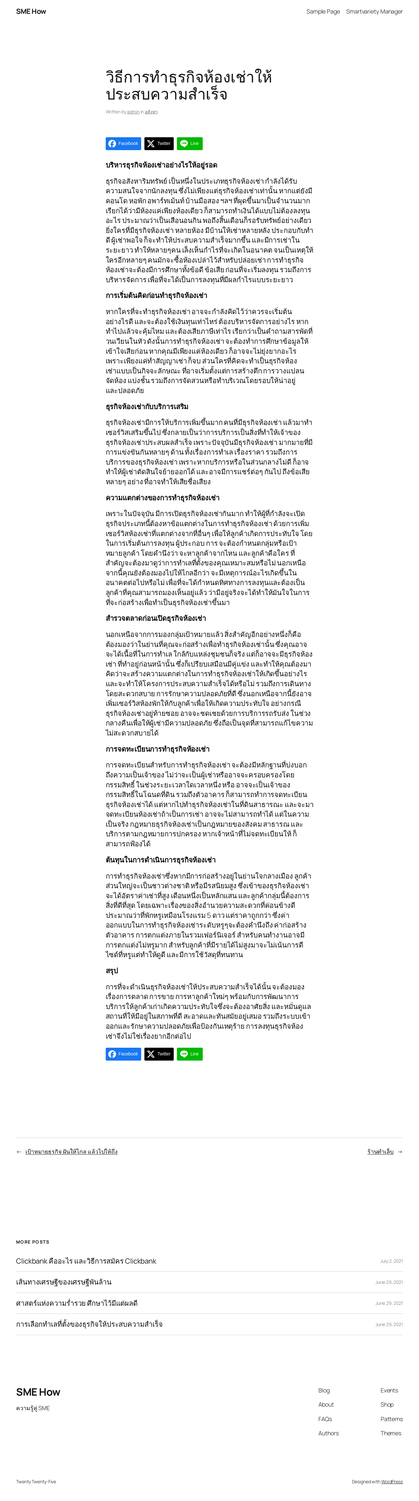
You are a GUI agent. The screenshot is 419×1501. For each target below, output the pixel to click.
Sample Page (323, 11)
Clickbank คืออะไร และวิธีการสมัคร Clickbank (86, 1261)
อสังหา (151, 112)
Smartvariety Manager (374, 11)
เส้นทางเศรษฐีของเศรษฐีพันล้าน (64, 1282)
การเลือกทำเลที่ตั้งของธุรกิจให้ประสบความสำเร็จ (89, 1324)
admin (133, 112)
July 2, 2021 (391, 1261)
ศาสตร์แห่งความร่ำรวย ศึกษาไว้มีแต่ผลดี (77, 1303)
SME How (31, 11)
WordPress (392, 1481)
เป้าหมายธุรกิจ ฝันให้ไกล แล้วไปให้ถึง (71, 1151)
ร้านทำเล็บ (380, 1151)
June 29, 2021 (389, 1282)
